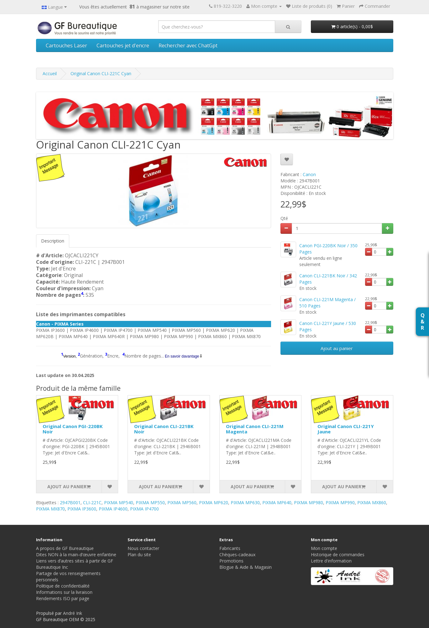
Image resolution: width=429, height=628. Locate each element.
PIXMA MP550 (150, 502)
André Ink (72, 613)
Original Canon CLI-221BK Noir (164, 429)
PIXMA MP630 (245, 502)
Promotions (231, 561)
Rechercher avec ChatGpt (188, 45)
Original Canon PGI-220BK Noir (73, 429)
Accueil (50, 73)
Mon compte (324, 548)
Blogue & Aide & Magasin (245, 567)
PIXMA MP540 (118, 502)
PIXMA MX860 (371, 502)
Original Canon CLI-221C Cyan (101, 73)
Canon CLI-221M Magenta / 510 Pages (327, 302)
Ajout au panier (337, 348)
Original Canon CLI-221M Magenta (255, 429)
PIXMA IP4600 (113, 509)
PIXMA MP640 (276, 502)
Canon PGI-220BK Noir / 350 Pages (328, 249)
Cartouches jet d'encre (123, 45)
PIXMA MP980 (308, 502)
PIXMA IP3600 (81, 509)
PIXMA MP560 (181, 502)
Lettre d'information (331, 561)
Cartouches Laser (66, 45)
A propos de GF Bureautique (65, 548)
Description (52, 241)
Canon (309, 174)
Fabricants (229, 548)
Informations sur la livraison (64, 592)
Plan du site (139, 554)
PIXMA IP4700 (144, 509)
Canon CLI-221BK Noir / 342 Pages (328, 279)
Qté (284, 218)
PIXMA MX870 (50, 509)
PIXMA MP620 (213, 502)
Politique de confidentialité (63, 586)
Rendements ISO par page (62, 598)
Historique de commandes (337, 554)
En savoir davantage (181, 356)
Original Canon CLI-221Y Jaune (345, 429)
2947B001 (70, 502)
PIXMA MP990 (340, 502)
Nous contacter (143, 548)
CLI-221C (92, 502)
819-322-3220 (228, 6)
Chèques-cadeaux (237, 554)
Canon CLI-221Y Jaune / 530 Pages (327, 326)
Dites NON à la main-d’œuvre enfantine (76, 554)
